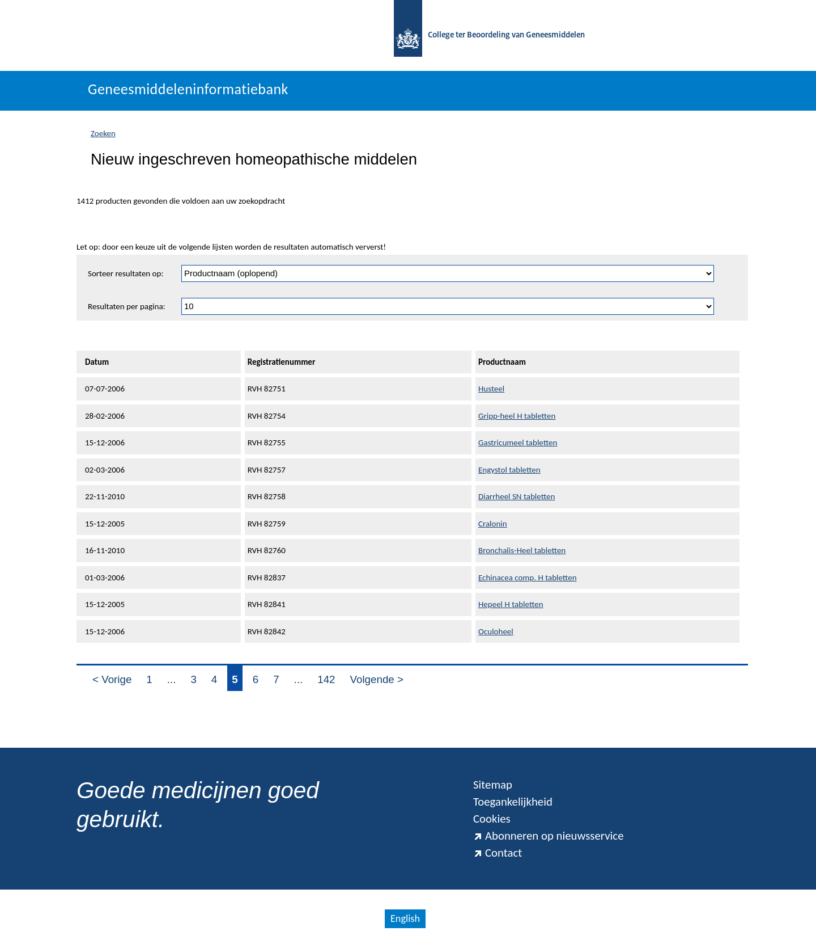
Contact (497, 852)
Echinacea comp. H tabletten (527, 577)
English (405, 918)
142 (326, 679)
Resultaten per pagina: (126, 306)
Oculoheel (495, 631)
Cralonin (492, 524)
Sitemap (492, 784)
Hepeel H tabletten (510, 604)
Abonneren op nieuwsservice (548, 835)
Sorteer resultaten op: (125, 273)
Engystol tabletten (509, 470)
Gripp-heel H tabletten (516, 416)
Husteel (491, 389)
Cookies (492, 818)
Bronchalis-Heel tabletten (522, 550)
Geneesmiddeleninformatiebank (188, 89)
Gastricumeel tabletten (517, 442)
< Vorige (111, 679)
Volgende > (376, 679)
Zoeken (103, 133)
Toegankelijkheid (512, 801)
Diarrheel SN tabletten (516, 496)
